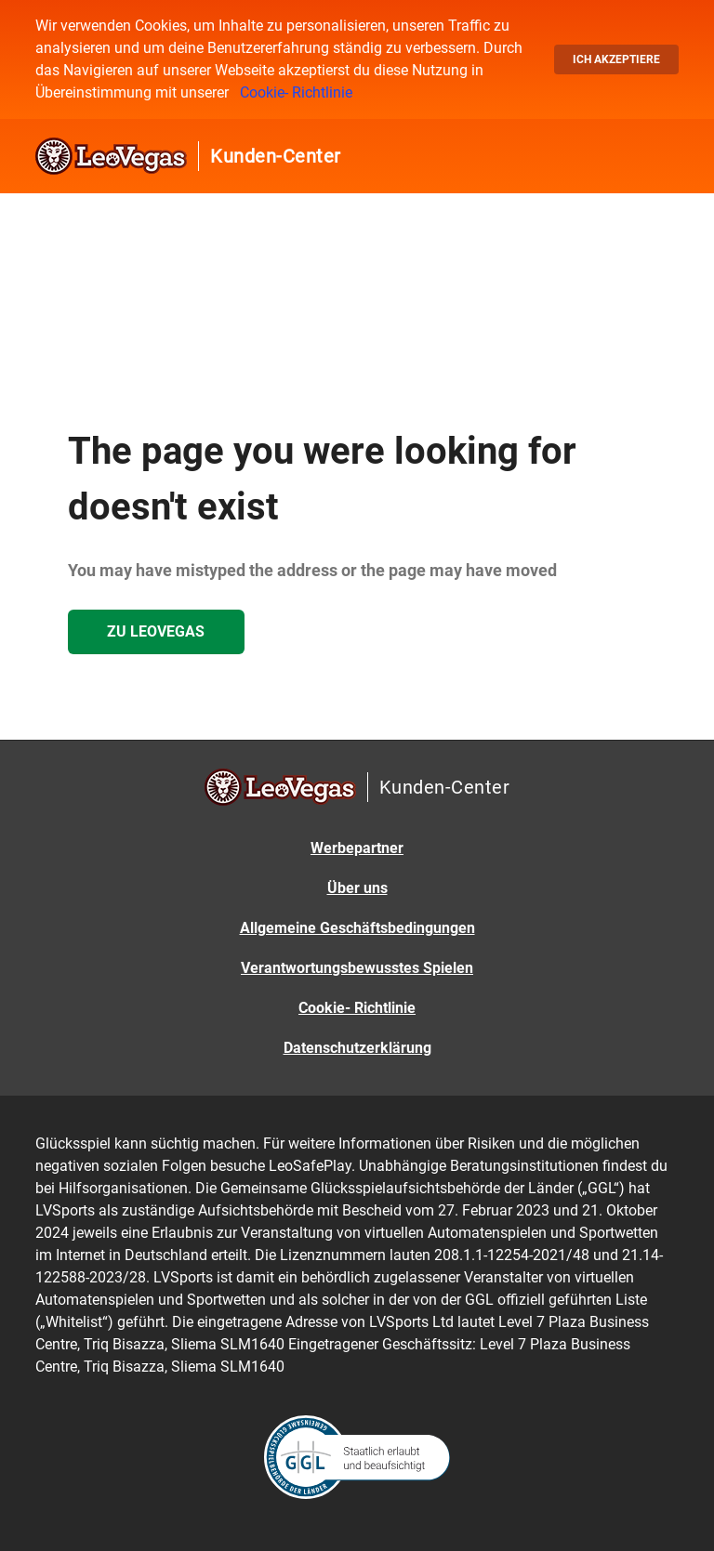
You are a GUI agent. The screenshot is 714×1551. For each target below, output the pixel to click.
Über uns (357, 888)
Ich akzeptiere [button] (616, 59)
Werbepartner (357, 848)
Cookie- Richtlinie (296, 92)
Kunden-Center (275, 156)
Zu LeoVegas (156, 631)
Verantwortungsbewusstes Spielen (357, 968)
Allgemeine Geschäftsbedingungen (357, 928)
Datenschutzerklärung (357, 1048)
